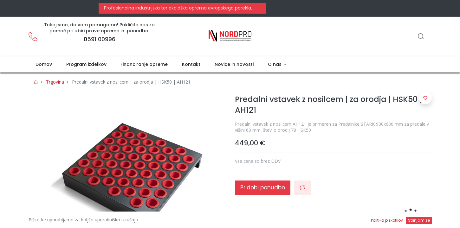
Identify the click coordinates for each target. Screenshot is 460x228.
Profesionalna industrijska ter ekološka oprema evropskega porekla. (177, 8)
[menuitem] (44, 64)
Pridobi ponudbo (262, 187)
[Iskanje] (420, 37)
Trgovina (55, 82)
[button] (302, 187)
